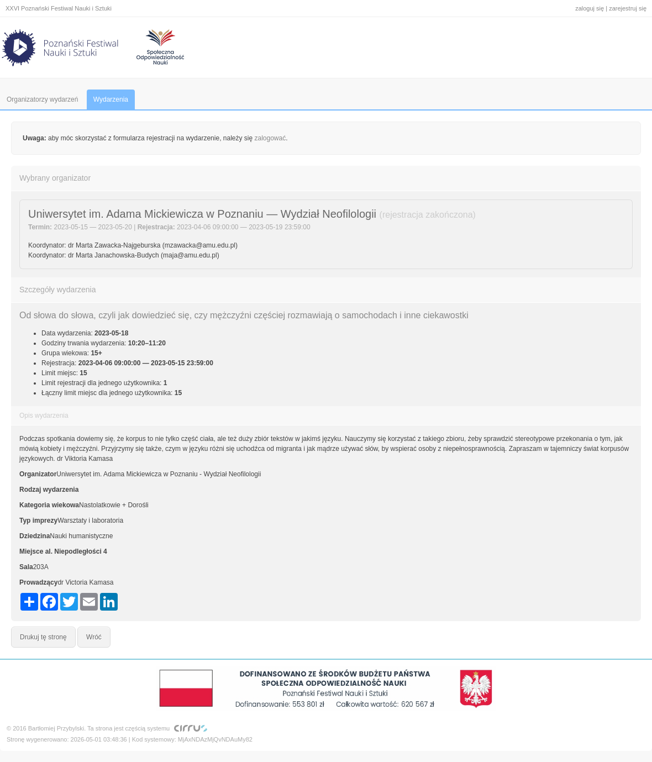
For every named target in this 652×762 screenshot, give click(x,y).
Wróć (94, 637)
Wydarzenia (110, 99)
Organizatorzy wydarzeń (42, 99)
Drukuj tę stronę (43, 637)
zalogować (270, 138)
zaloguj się (589, 8)
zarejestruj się (627, 8)
